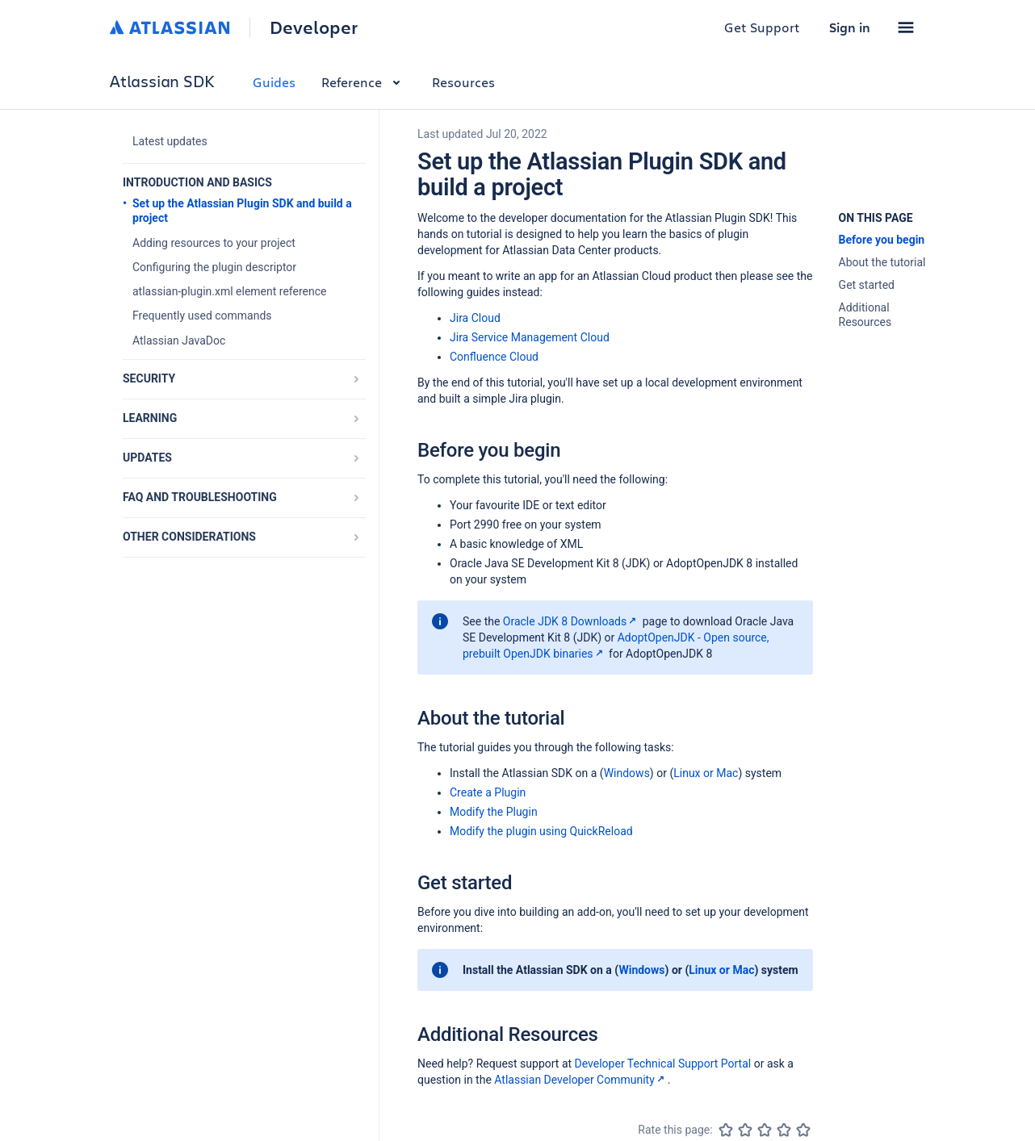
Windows (627, 773)
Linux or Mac (705, 773)
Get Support (762, 27)
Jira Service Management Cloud (530, 337)
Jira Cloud (475, 317)
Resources (463, 81)
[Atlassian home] (170, 27)
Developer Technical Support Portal (663, 1063)
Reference (363, 81)
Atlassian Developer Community (581, 1079)
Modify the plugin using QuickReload (541, 831)
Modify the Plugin (494, 811)
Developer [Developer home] (314, 27)
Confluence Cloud (494, 356)
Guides (274, 81)
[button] (905, 27)
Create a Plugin (488, 792)
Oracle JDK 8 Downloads (571, 621)
